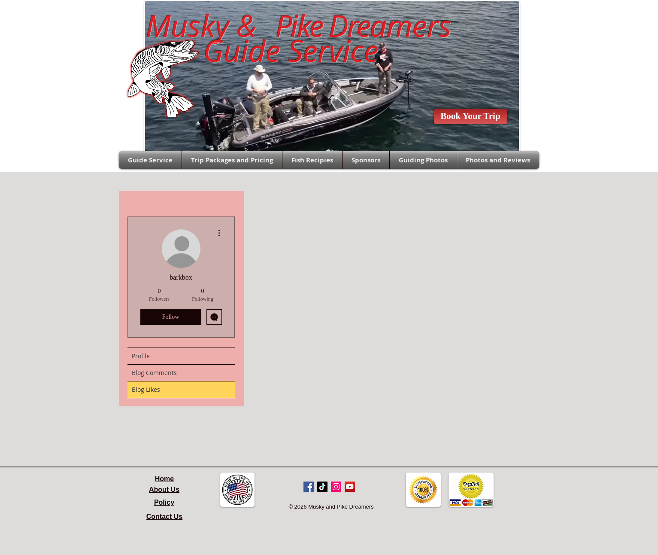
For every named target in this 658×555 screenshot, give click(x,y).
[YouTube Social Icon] (350, 487)
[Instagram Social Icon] (336, 487)
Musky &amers (291, 26)
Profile (141, 356)
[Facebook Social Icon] (308, 487)
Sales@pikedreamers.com (79, 15)
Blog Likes (146, 389)
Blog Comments (154, 373)
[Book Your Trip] (470, 116)
